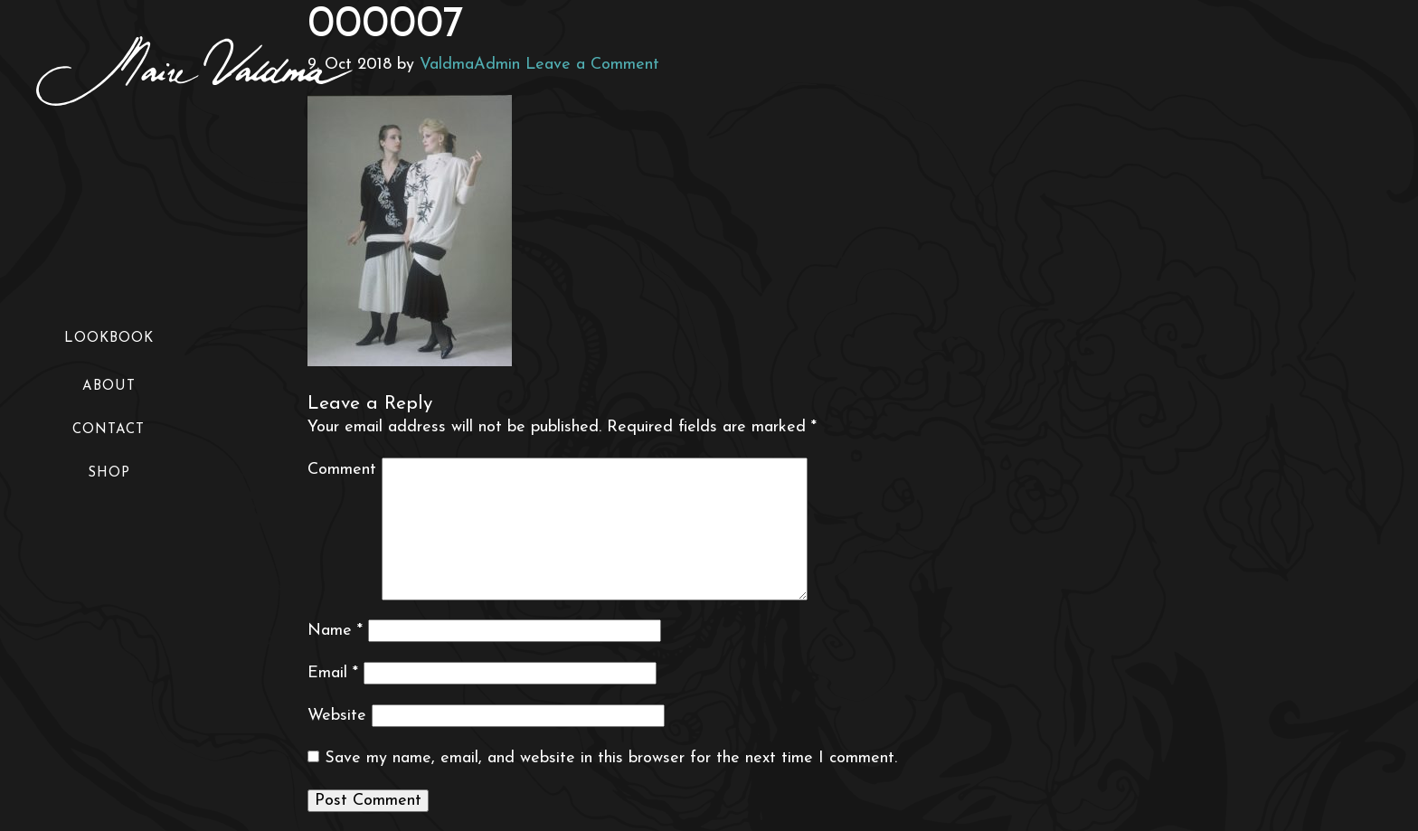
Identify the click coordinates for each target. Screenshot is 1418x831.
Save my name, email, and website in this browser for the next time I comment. (611, 758)
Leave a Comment (592, 64)
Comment (341, 469)
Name (335, 630)
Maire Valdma (194, 71)
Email (332, 673)
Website (336, 715)
